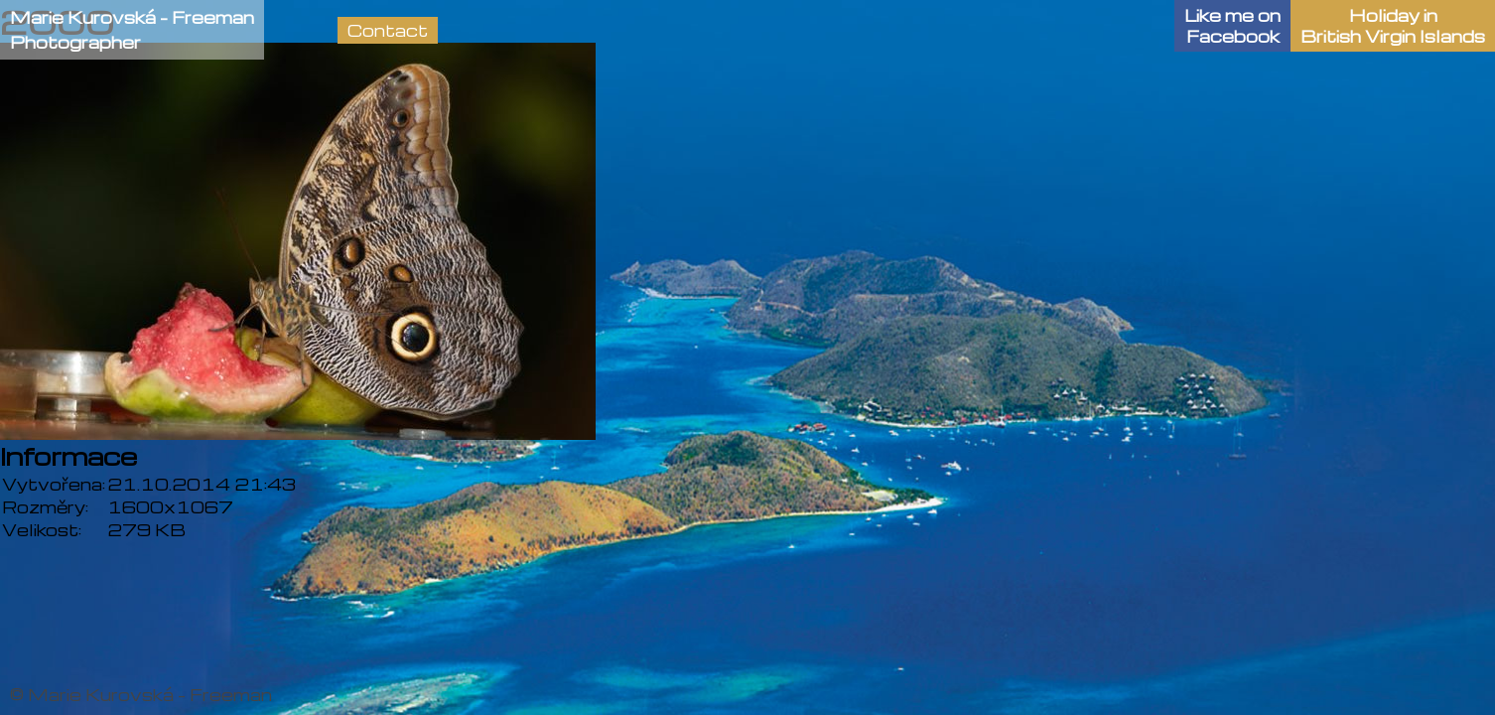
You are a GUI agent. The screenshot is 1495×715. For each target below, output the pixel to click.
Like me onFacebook (1232, 26)
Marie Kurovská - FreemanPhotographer (132, 30)
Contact (387, 30)
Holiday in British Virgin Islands (1392, 26)
